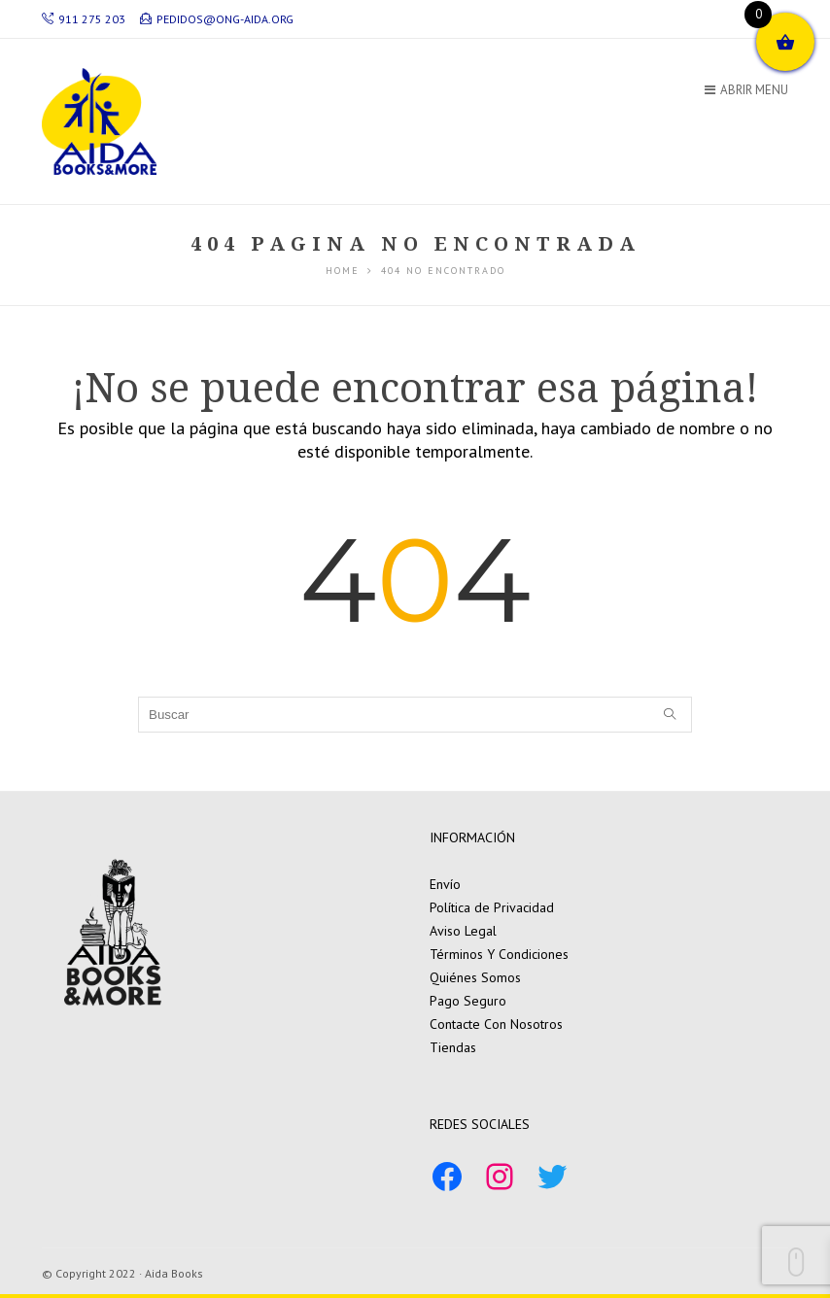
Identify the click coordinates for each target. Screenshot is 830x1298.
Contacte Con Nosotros (496, 1024)
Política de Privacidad (492, 907)
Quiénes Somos (475, 977)
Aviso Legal (463, 930)
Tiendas (453, 1047)
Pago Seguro (468, 1000)
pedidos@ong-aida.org (217, 19)
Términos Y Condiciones (499, 954)
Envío (445, 884)
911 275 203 (83, 19)
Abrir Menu (746, 90)
